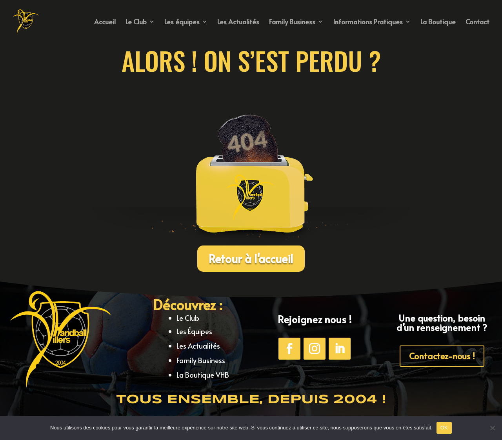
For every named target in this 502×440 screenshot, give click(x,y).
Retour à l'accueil (251, 258)
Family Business (292, 22)
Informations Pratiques (368, 22)
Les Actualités (238, 22)
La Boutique (438, 22)
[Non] (492, 428)
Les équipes (182, 22)
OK (444, 428)
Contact (477, 22)
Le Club (136, 22)
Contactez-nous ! (442, 356)
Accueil (105, 22)
